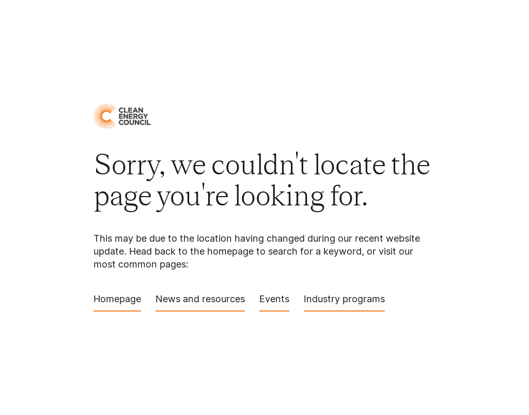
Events (274, 302)
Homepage (117, 302)
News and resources (200, 302)
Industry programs (344, 302)
